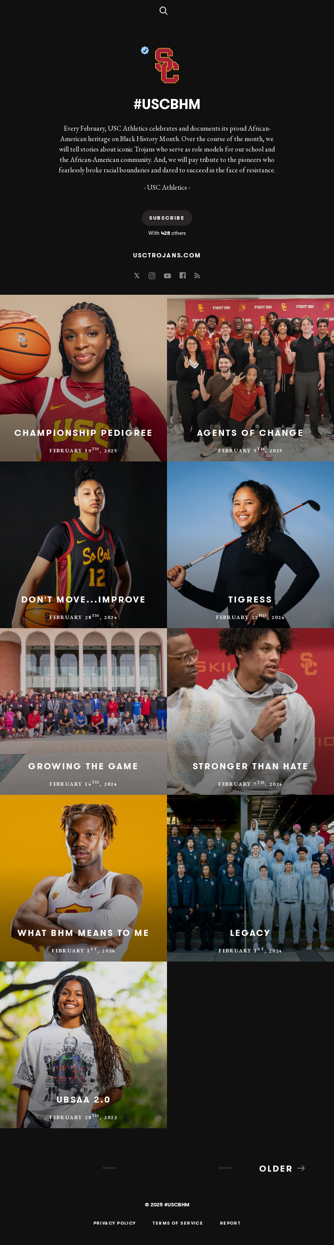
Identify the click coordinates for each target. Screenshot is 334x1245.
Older (283, 1168)
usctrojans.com (167, 255)
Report (230, 1223)
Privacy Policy (115, 1223)
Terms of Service (178, 1223)
